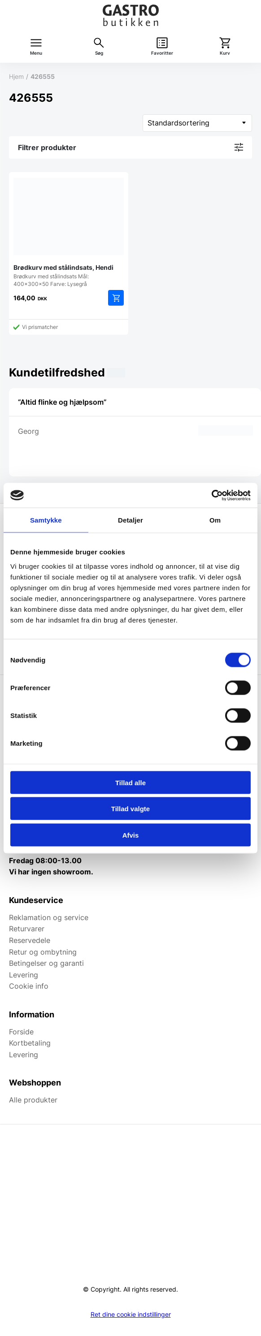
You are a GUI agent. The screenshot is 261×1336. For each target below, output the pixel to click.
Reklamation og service (48, 917)
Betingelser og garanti (46, 963)
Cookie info (28, 985)
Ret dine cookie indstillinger (131, 1314)
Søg (99, 53)
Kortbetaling (30, 1042)
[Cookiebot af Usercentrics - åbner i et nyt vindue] (211, 495)
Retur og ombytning (43, 951)
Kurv (225, 53)
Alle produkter (33, 1099)
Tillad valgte (130, 809)
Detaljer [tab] (130, 520)
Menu (36, 53)
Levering (23, 974)
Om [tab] (215, 520)
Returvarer (26, 928)
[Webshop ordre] (197, 123)
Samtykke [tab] (46, 520)
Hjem (16, 76)
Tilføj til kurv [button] (116, 298)
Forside (21, 1031)
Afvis (130, 835)
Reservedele (29, 940)
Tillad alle (130, 782)
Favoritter (162, 53)
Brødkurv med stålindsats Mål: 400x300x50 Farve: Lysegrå (68, 232)
